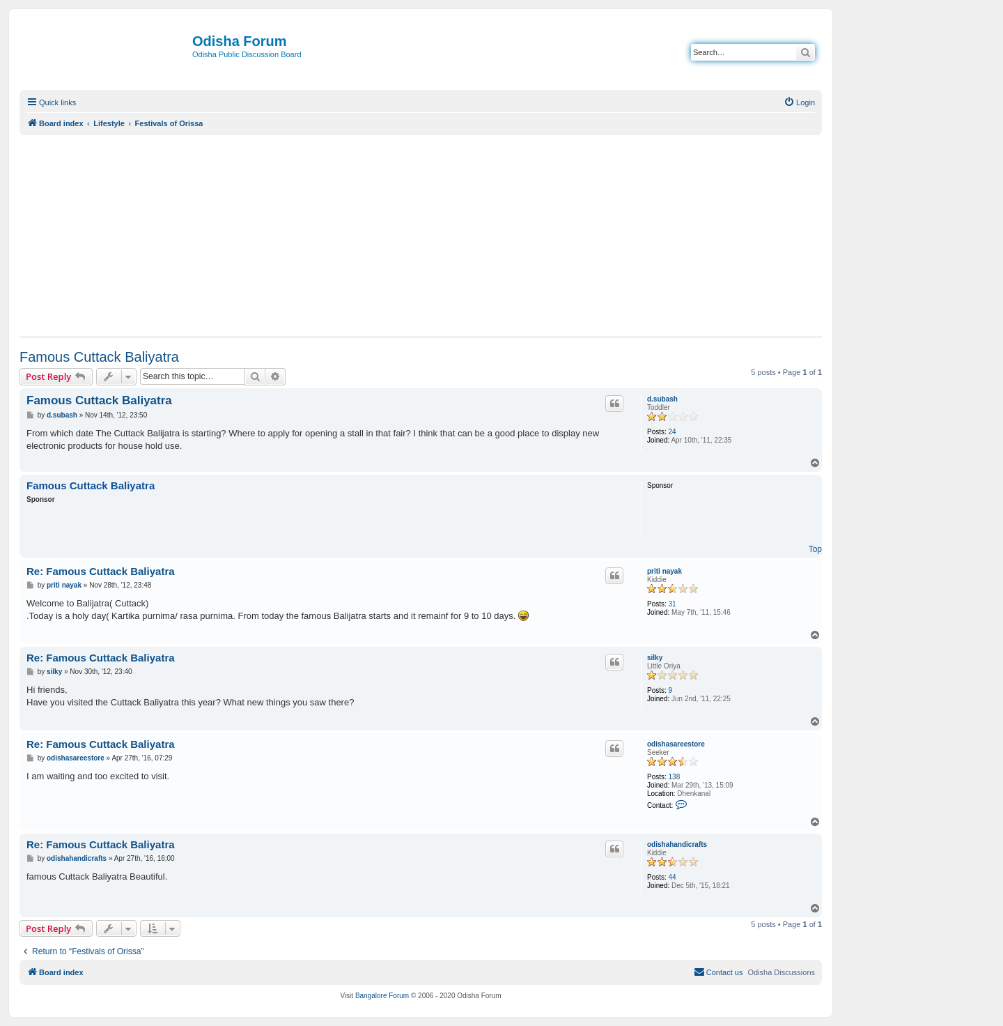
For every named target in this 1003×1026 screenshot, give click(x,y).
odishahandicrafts (677, 844)
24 (672, 432)
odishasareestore (676, 744)
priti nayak (664, 571)
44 (672, 877)
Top (815, 549)
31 (672, 604)
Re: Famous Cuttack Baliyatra (100, 571)
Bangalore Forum (382, 996)
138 (675, 777)
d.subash (662, 399)
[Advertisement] (421, 235)
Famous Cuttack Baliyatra (99, 357)
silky (654, 657)
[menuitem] (799, 102)
